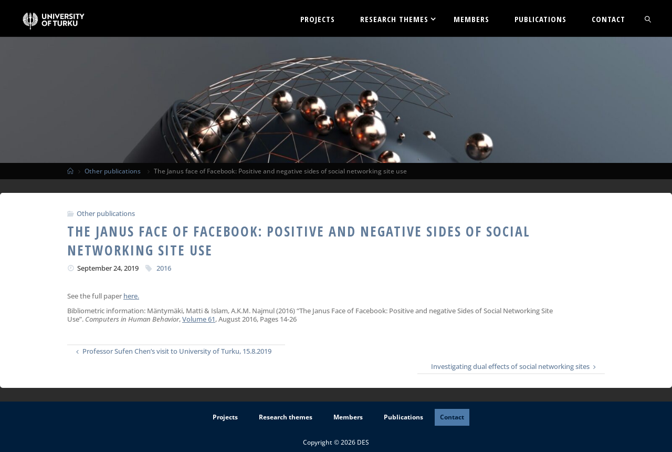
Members (348, 417)
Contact (452, 417)
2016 (163, 268)
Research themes (285, 417)
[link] (648, 18)
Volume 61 (198, 319)
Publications (403, 417)
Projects (225, 417)
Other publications (113, 171)
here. (131, 296)
